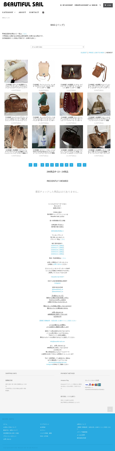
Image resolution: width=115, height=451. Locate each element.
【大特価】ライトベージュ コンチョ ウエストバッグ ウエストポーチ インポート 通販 (43, 86)
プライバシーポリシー (9, 436)
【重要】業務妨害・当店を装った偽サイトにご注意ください (57, 320)
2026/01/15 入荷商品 (57, 252)
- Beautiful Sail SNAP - (58, 277)
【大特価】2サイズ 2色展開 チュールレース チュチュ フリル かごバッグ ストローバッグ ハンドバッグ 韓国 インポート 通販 (16, 86)
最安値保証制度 (81, 438)
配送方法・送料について (10, 430)
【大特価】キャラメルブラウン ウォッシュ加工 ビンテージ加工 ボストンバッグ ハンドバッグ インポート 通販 (16, 119)
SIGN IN (94, 5)
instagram (57, 283)
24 (79, 165)
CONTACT (34, 12)
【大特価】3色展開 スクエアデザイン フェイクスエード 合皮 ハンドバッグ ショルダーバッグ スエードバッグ (71, 151)
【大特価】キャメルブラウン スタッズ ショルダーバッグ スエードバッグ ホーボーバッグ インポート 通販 (43, 119)
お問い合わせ (57, 264)
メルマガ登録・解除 (46, 433)
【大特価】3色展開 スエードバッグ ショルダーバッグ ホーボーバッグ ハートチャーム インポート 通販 (71, 119)
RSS (41, 436)
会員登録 (42, 427)
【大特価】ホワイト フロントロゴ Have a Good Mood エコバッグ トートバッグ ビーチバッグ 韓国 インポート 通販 (43, 151)
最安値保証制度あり (57, 231)
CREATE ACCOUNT (82, 5)
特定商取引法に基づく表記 (11, 433)
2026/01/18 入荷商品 (57, 245)
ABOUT (22, 12)
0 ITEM (108, 5)
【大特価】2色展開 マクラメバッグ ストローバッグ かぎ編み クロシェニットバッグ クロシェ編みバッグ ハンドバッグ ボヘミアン (16, 151)
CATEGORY (9, 12)
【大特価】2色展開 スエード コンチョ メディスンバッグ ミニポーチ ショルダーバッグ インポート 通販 (99, 86)
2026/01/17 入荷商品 (57, 247)
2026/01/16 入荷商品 (57, 250)
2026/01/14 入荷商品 (57, 254)
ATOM (46, 436)
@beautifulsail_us (57, 289)
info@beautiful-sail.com (57, 341)
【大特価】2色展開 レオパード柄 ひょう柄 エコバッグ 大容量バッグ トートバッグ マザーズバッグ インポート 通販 (99, 151)
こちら (24, 34)
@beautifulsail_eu (57, 291)
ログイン (42, 430)
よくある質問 (81, 435)
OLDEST (84, 52)
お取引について (81, 424)
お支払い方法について (9, 427)
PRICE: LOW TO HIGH (96, 52)
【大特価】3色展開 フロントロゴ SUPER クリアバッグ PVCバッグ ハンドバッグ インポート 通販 (99, 119)
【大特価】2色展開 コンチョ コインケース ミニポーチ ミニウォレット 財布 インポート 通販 (71, 86)
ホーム (5, 424)
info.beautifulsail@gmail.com (57, 362)
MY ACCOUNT (68, 5)
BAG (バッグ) (5, 17)
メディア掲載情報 (82, 432)
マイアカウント (44, 424)
